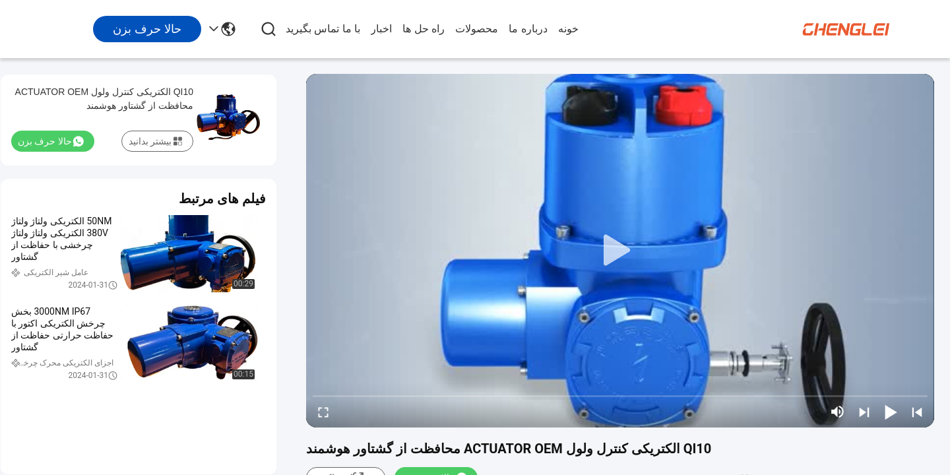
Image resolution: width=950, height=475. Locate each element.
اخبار (381, 28)
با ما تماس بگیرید (323, 28)
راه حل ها (423, 28)
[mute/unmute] (838, 412)
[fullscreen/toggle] (323, 412)
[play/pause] (890, 412)
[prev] (917, 412)
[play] (620, 250)
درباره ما (528, 28)
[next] (864, 412)
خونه (568, 28)
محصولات (476, 28)
